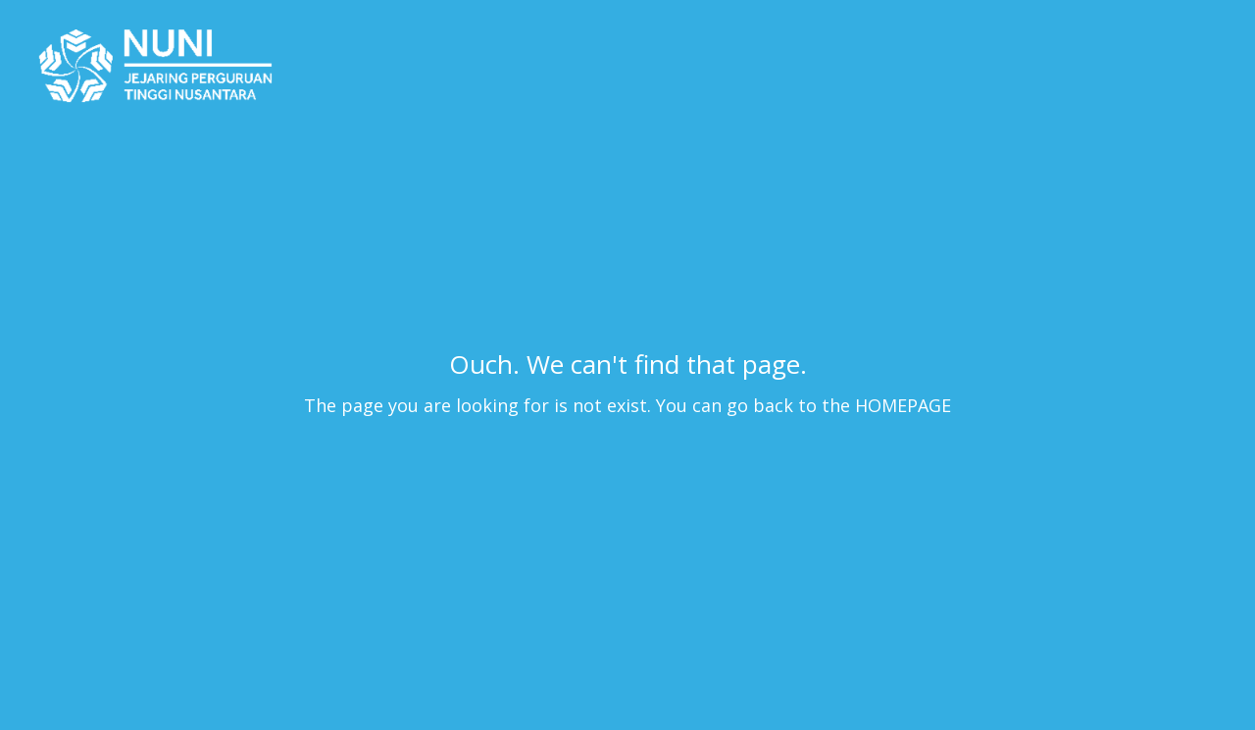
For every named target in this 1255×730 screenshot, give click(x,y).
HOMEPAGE (903, 405)
